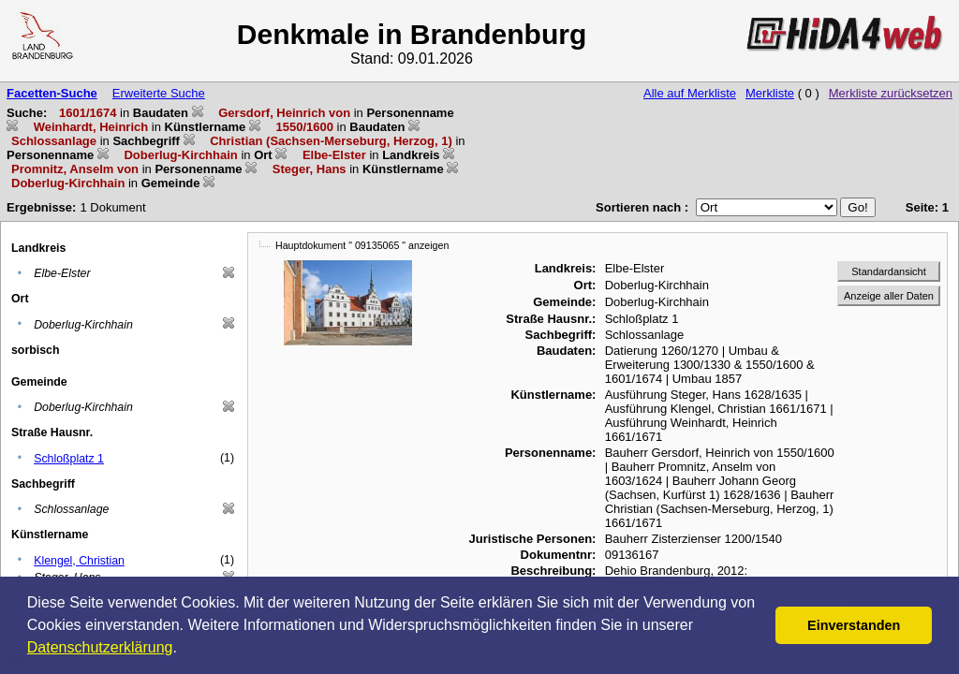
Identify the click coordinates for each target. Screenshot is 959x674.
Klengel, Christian (79, 560)
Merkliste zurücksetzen (890, 93)
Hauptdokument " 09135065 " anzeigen (362, 245)
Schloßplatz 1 (69, 458)
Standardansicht (888, 271)
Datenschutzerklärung (100, 647)
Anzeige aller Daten (889, 295)
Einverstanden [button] (853, 625)
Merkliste (769, 93)
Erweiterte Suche (158, 93)
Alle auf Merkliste (689, 93)
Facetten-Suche (52, 93)
